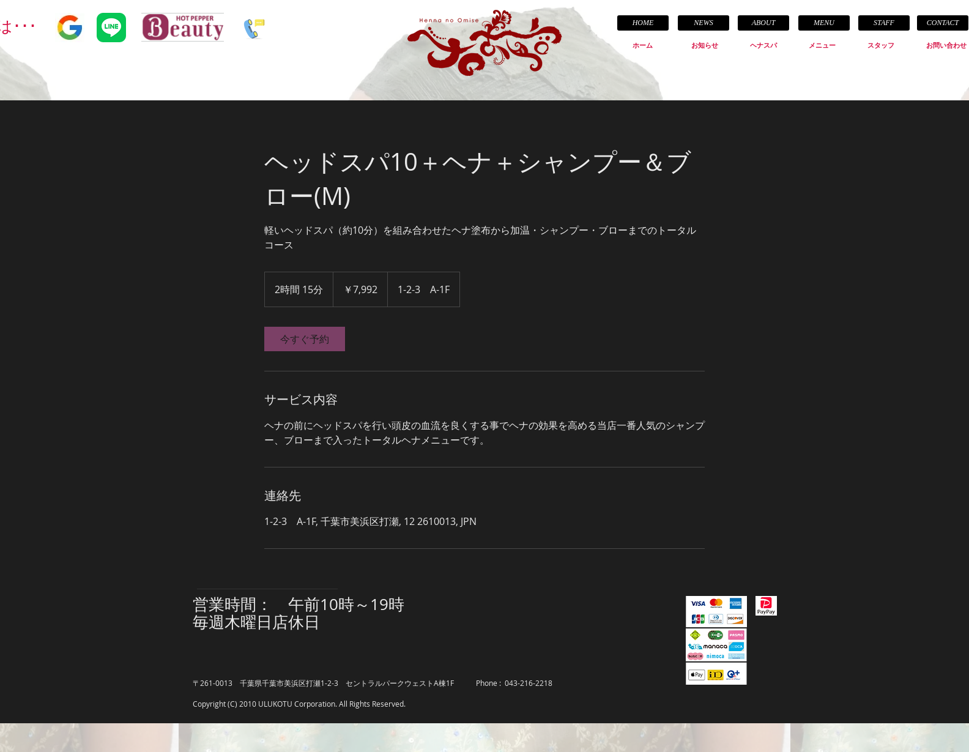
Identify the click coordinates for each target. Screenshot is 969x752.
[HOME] (643, 23)
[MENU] (824, 23)
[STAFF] (884, 23)
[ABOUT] (763, 23)
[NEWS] (703, 23)
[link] (304, 339)
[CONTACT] (942, 23)
